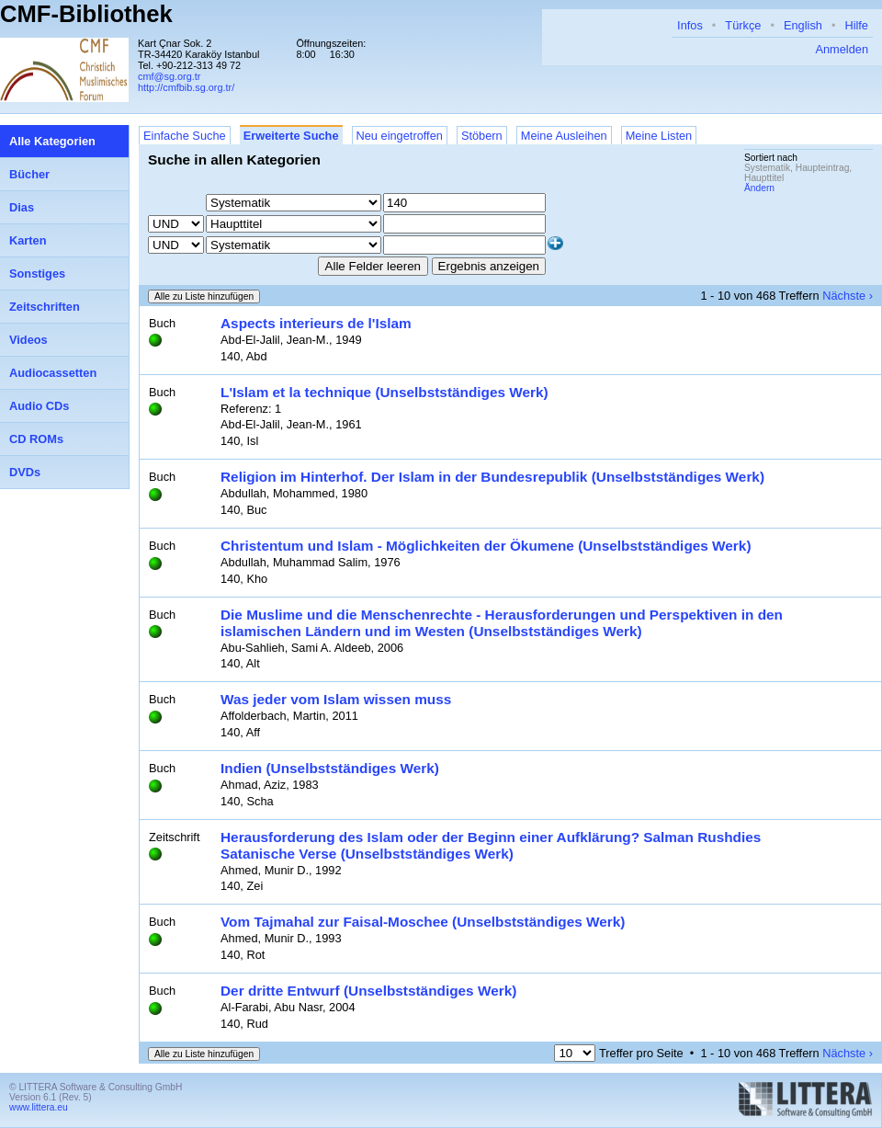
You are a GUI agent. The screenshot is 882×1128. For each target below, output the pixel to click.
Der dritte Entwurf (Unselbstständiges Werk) (368, 990)
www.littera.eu (38, 1107)
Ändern (759, 188)
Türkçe (743, 25)
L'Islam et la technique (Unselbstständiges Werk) (384, 392)
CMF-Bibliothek (86, 14)
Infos (690, 25)
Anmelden (841, 49)
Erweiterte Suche (291, 135)
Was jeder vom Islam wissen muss (335, 699)
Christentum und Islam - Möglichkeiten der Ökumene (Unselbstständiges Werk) (486, 545)
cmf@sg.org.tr (169, 76)
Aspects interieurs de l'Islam (316, 323)
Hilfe (856, 25)
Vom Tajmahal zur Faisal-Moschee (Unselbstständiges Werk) (422, 921)
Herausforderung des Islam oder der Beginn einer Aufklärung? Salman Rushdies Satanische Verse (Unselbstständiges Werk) (490, 845)
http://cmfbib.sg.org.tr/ (186, 87)
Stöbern (482, 135)
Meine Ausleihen (564, 135)
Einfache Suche (184, 135)
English (803, 25)
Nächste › (847, 295)
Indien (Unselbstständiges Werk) (329, 768)
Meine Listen (659, 135)
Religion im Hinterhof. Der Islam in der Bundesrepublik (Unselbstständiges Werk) (492, 476)
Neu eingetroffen (399, 135)
